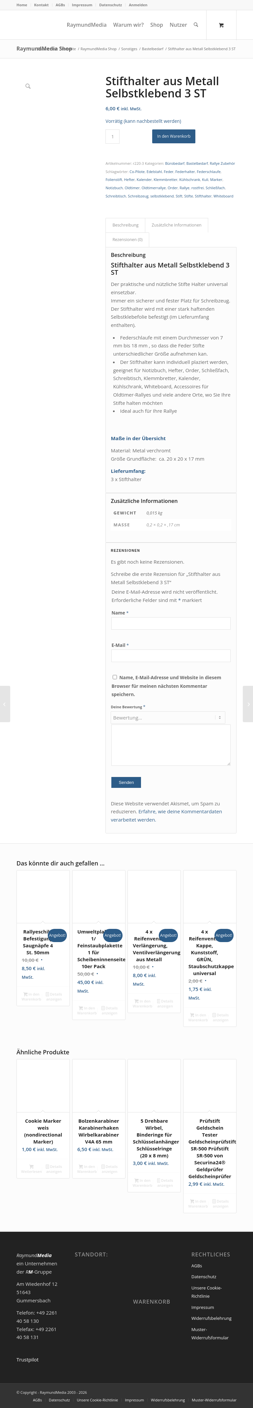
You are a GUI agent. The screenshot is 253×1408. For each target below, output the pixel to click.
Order (173, 187)
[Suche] (196, 24)
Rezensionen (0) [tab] (127, 239)
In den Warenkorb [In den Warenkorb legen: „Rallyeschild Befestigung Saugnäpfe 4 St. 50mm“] (31, 997)
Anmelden (138, 4)
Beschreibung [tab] (125, 225)
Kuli (205, 179)
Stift (179, 196)
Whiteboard (223, 196)
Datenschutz (110, 4)
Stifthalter (203, 196)
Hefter (129, 179)
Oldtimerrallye (154, 187)
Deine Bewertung (128, 707)
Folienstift (113, 179)
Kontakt (41, 4)
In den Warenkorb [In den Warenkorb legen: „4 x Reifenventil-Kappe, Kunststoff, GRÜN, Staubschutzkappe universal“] (198, 1017)
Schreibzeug (138, 196)
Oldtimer (132, 187)
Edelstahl (154, 171)
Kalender (144, 179)
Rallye (184, 187)
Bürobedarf (174, 163)
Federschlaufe (209, 171)
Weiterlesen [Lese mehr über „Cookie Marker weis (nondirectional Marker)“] (31, 1169)
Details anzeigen (54, 997)
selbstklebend (162, 196)
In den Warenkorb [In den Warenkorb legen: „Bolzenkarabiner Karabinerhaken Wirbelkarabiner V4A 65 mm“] (87, 1169)
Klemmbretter (165, 179)
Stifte (188, 196)
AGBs (60, 4)
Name (119, 613)
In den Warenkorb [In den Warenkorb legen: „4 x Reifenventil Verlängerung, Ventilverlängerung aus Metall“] (142, 1003)
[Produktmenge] (112, 136)
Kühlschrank (189, 179)
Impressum (82, 4)
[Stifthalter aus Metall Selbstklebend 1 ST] (5, 704)
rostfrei (197, 187)
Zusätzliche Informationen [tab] (177, 225)
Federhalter (185, 171)
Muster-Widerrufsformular (210, 1333)
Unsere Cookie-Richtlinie (206, 1292)
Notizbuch (114, 187)
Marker (216, 179)
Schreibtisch (115, 196)
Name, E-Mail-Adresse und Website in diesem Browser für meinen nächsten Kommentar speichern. (166, 686)
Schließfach (215, 187)
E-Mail (120, 645)
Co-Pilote (137, 171)
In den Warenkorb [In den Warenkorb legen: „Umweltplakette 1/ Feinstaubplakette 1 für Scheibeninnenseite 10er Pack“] (87, 1010)
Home (21, 4)
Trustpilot (27, 1359)
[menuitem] (23, 5)
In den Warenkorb (173, 136)
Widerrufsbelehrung (211, 1318)
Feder (168, 171)
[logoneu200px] (39, 24)
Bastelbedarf (197, 163)
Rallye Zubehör (222, 163)
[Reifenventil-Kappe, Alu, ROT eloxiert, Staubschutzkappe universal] (248, 704)
